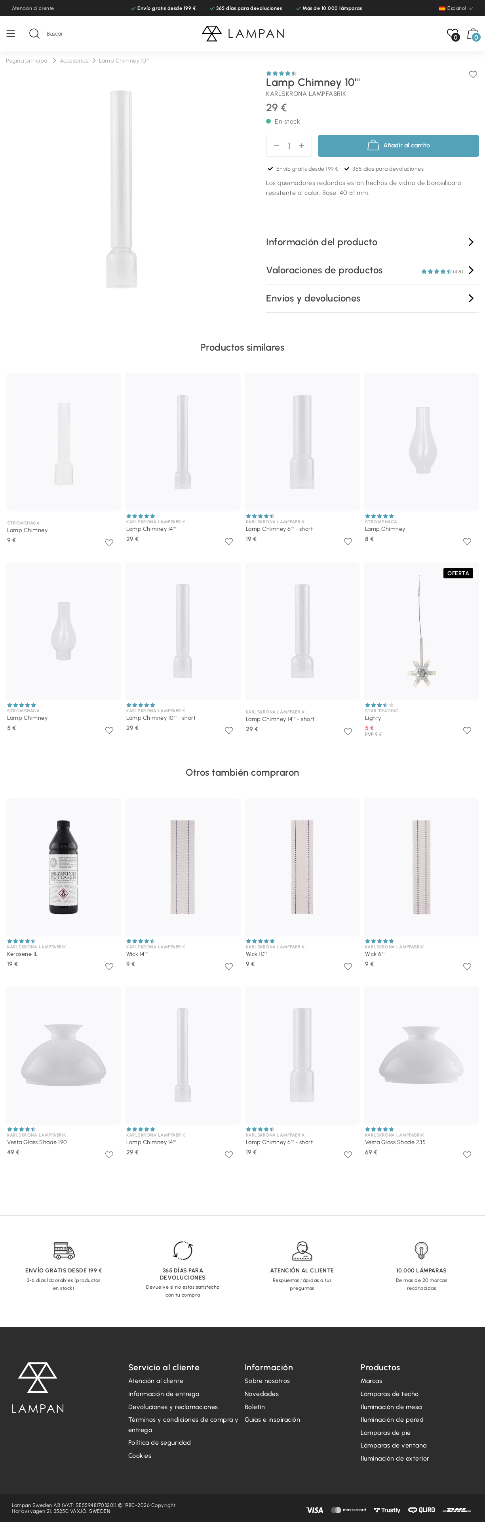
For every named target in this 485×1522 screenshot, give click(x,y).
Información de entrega (164, 1394)
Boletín (255, 1407)
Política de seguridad (159, 1442)
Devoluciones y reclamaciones (173, 1407)
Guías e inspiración (273, 1419)
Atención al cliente (33, 8)
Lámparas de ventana (394, 1445)
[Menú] (14, 33)
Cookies (140, 1455)
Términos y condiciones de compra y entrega (183, 1425)
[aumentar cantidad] (305, 145)
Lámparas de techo (390, 1394)
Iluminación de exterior (395, 1458)
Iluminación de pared (392, 1419)
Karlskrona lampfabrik (306, 93)
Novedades (262, 1394)
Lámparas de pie (386, 1432)
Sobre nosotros (267, 1381)
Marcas (371, 1381)
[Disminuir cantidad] (273, 145)
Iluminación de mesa (391, 1407)
